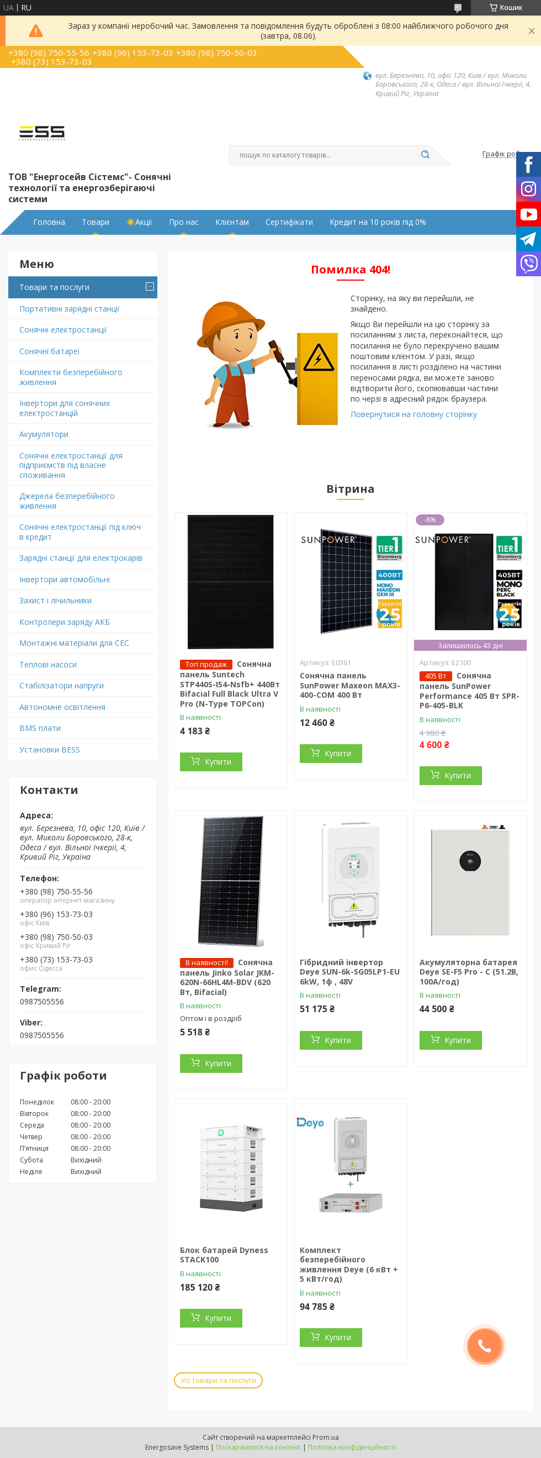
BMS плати (40, 728)
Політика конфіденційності (352, 1447)
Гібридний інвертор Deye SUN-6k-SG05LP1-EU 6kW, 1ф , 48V (350, 972)
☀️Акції (139, 222)
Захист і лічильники (55, 600)
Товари (95, 222)
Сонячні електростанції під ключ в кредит (80, 532)
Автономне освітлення (62, 707)
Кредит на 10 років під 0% (378, 222)
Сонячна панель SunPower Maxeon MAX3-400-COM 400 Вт (350, 685)
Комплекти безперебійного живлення (71, 377)
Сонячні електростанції (63, 329)
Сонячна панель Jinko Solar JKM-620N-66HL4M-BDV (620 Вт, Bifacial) (227, 977)
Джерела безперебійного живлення (67, 501)
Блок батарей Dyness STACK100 (224, 1255)
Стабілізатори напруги (61, 685)
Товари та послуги (54, 287)
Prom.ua (325, 1437)
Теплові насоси (48, 664)
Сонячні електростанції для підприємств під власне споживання (71, 465)
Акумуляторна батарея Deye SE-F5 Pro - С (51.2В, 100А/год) (469, 972)
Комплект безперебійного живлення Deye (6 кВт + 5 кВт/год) (349, 1265)
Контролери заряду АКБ (64, 622)
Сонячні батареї (49, 351)
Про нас (184, 222)
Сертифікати (289, 222)
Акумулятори (43, 434)
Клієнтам (232, 222)
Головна (49, 222)
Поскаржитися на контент (258, 1447)
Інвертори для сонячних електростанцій (64, 408)
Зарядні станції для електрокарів (80, 557)
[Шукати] (425, 155)
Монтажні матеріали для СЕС (74, 643)
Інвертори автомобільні (64, 579)
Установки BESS (49, 749)
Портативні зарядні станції (69, 308)
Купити (218, 761)
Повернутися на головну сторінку (414, 414)
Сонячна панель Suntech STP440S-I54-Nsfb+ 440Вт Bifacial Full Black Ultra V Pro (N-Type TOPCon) (230, 684)
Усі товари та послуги (218, 1380)
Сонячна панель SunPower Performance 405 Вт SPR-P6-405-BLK (469, 690)
